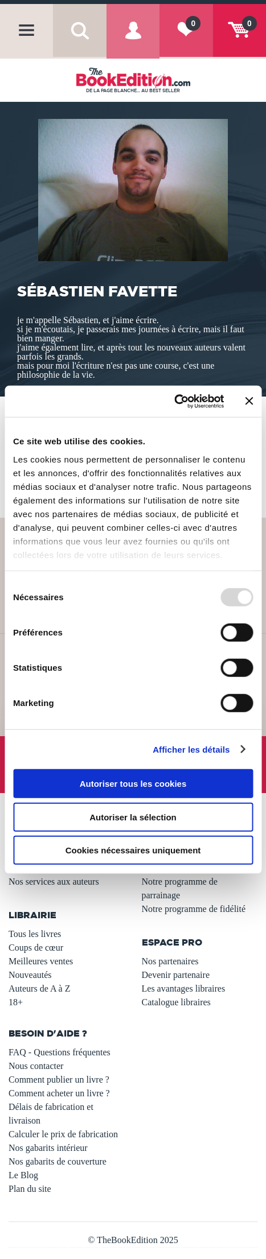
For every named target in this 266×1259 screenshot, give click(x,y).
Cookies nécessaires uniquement (133, 850)
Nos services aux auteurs (54, 881)
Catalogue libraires (176, 1002)
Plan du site (30, 1189)
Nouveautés (30, 975)
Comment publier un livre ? (59, 1079)
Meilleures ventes (41, 961)
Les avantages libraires (184, 988)
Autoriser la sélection (133, 817)
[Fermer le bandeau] (249, 401)
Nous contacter (36, 1066)
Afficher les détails (191, 749)
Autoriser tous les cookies (133, 784)
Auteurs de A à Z (39, 988)
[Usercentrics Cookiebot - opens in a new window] (174, 401)
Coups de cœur (36, 947)
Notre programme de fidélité (194, 909)
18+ (16, 1002)
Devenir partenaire (176, 975)
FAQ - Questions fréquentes (60, 1052)
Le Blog (23, 1175)
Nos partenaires (170, 961)
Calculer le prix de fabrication (63, 1134)
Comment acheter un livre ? (59, 1093)
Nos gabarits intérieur (48, 1148)
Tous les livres (35, 934)
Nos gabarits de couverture (58, 1161)
